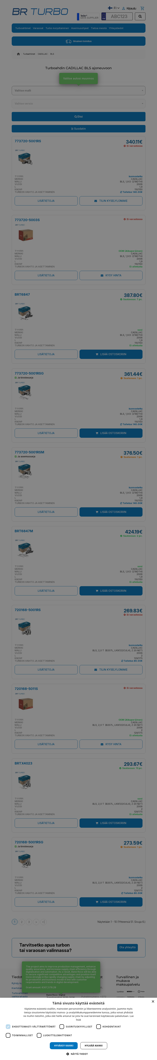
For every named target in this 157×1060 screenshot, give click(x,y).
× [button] (152, 1001)
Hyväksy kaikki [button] (63, 1045)
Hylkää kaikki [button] (94, 1045)
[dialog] (78, 1029)
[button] (78, 1054)
